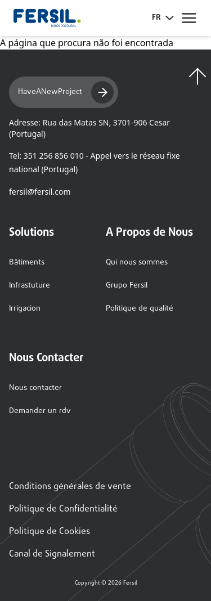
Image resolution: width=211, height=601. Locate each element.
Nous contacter (35, 388)
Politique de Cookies (49, 532)
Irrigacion (25, 309)
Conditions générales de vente (70, 487)
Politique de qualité (139, 309)
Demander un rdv (40, 411)
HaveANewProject (66, 92)
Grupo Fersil (126, 285)
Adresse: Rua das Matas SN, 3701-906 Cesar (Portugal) (89, 128)
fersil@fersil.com (39, 191)
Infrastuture (29, 285)
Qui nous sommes (137, 262)
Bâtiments (26, 262)
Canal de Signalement (52, 554)
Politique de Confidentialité (63, 509)
